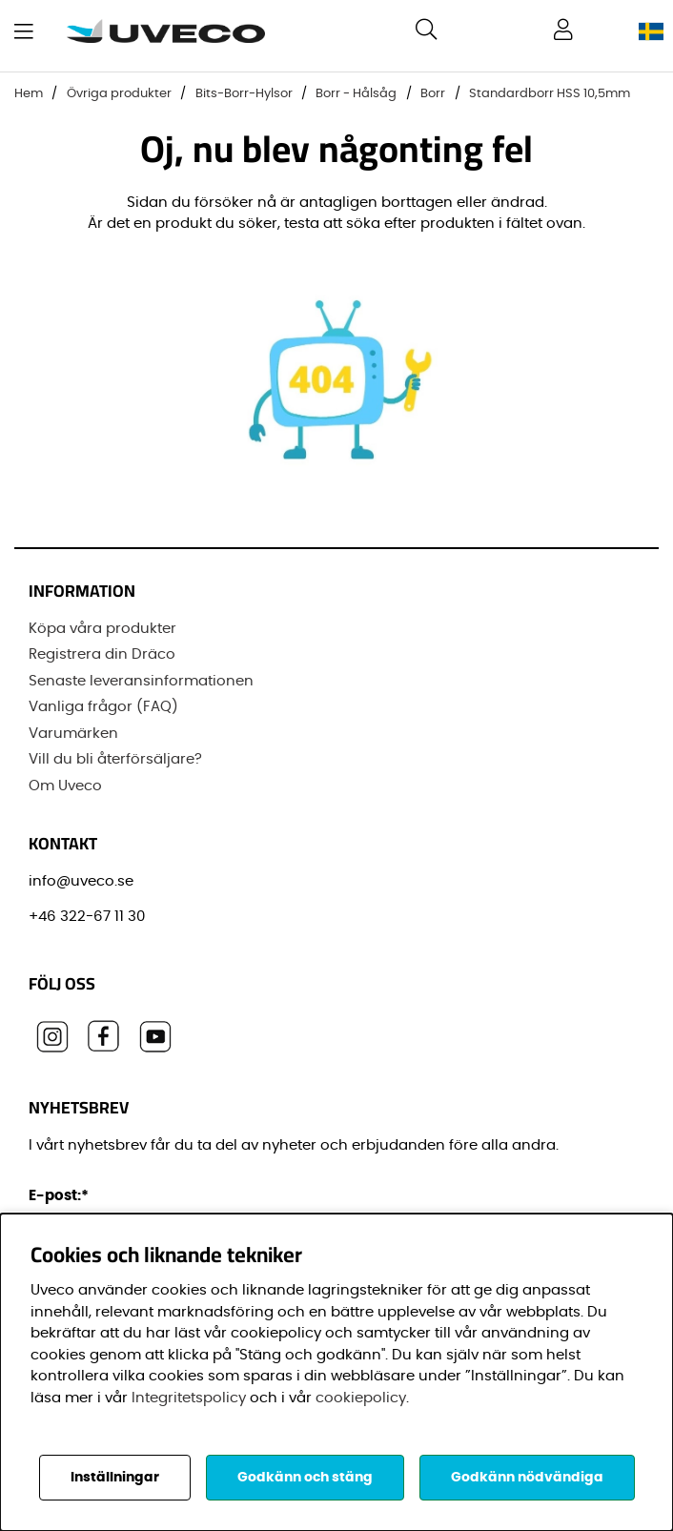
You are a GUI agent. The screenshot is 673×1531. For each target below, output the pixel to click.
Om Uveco (65, 786)
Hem (28, 94)
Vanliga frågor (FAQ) (103, 707)
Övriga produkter (119, 94)
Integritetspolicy (189, 1398)
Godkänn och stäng (305, 1477)
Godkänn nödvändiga (527, 1477)
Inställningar (115, 1477)
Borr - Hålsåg (356, 94)
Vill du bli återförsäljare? (115, 759)
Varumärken (73, 733)
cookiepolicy (361, 1398)
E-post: (61, 1196)
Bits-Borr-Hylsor (244, 94)
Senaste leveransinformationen (141, 681)
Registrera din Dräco (102, 654)
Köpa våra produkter (102, 629)
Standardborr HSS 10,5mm (549, 94)
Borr (432, 94)
